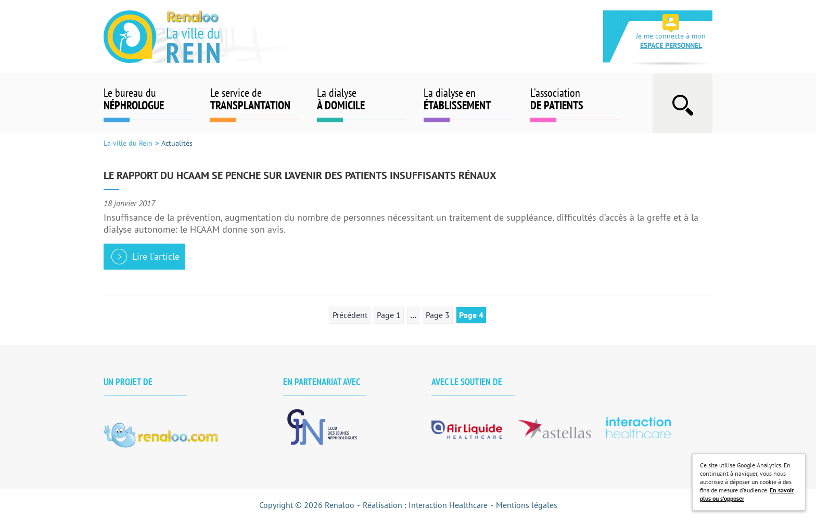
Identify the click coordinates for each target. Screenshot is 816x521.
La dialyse (361, 98)
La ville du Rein (201, 36)
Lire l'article (156, 256)
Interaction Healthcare (448, 505)
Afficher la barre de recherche (682, 103)
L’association (574, 98)
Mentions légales (526, 505)
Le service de (254, 98)
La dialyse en (468, 98)
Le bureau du (148, 98)
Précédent (350, 315)
